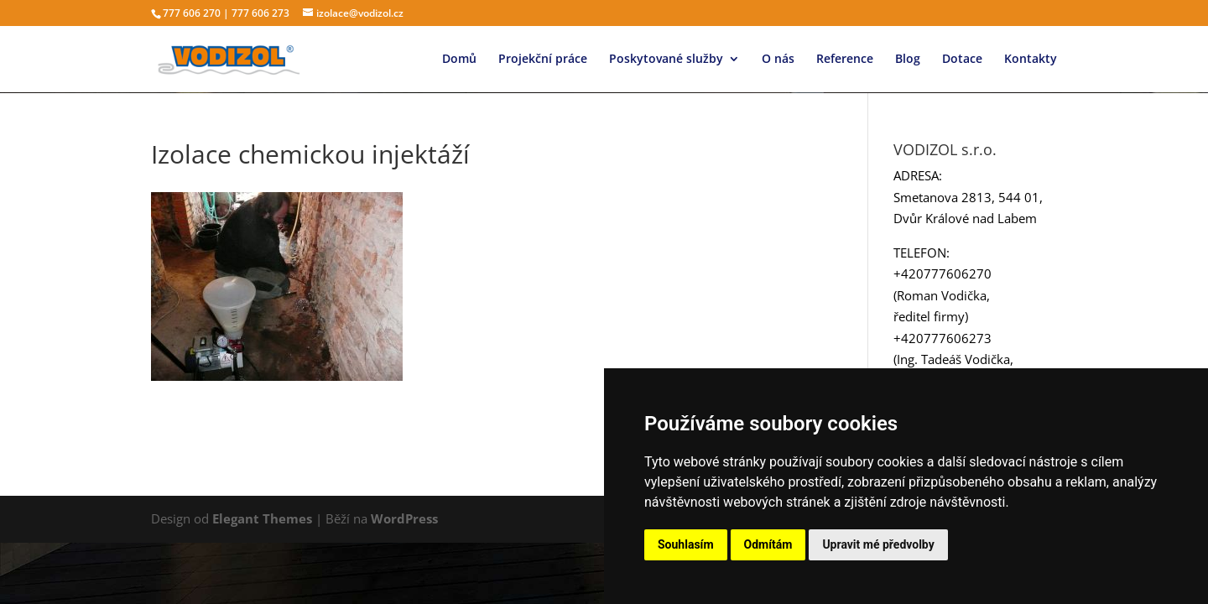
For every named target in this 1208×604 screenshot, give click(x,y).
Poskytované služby (666, 59)
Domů (459, 59)
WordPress (404, 518)
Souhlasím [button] (686, 544)
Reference (844, 59)
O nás (778, 59)
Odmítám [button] (768, 544)
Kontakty (1030, 59)
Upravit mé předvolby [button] (878, 544)
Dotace (962, 59)
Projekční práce (542, 59)
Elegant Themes (262, 518)
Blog (907, 59)
